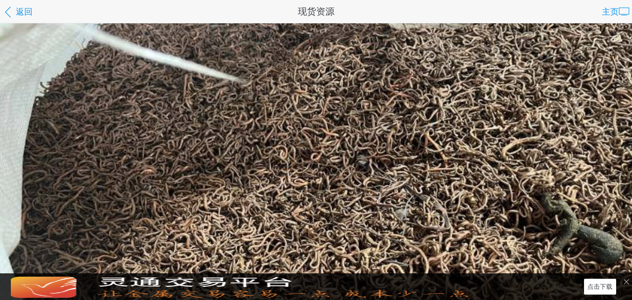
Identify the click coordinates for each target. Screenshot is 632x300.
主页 (615, 12)
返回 (18, 12)
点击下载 (599, 286)
